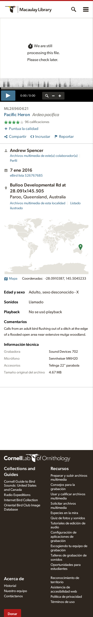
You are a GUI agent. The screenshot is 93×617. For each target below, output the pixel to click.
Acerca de (14, 579)
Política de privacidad (66, 596)
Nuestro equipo (15, 591)
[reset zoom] (47, 96)
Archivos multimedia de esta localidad (37, 203)
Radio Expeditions (17, 495)
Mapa (10, 278)
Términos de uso (63, 602)
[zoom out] (53, 96)
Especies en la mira (64, 513)
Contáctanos (13, 596)
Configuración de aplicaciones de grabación (63, 537)
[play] (8, 95)
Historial (10, 586)
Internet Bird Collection (21, 500)
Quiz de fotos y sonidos (68, 518)
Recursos (60, 469)
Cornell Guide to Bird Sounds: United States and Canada (20, 486)
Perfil (13, 161)
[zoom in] (59, 96)
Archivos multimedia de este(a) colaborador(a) (44, 156)
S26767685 (26, 175)
